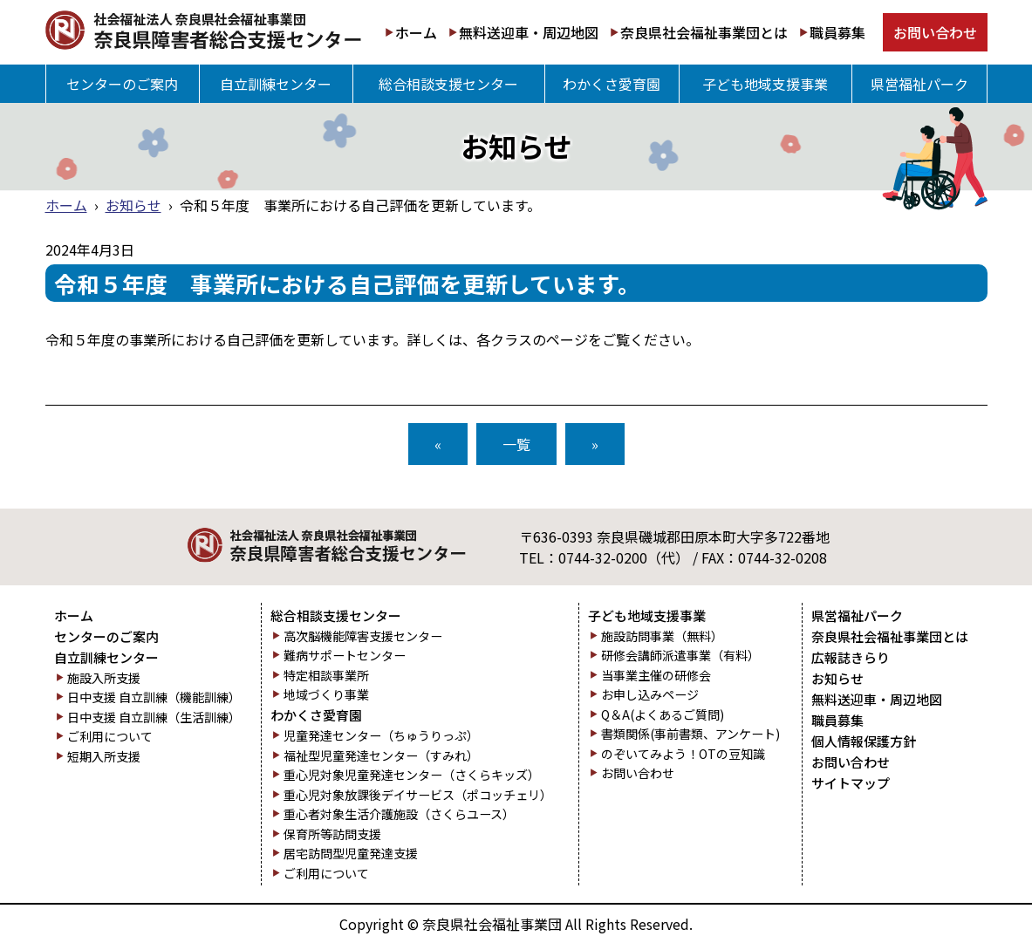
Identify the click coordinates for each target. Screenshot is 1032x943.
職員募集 (837, 32)
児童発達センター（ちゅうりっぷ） (381, 735)
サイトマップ (850, 783)
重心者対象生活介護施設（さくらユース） (399, 814)
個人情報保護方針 (863, 741)
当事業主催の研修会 (656, 675)
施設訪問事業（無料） (662, 636)
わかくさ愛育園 (611, 83)
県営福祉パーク (919, 83)
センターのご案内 (122, 83)
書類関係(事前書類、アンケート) (690, 734)
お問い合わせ (935, 32)
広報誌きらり (850, 658)
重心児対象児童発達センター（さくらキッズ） (412, 775)
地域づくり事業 (326, 694)
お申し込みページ (650, 694)
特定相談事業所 (326, 675)
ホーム (416, 32)
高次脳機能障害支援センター (363, 636)
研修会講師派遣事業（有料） (680, 655)
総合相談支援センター (448, 83)
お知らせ (133, 205)
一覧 (516, 444)
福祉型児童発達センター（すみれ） (381, 755)
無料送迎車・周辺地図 (528, 32)
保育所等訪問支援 (332, 834)
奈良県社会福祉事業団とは (704, 32)
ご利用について (110, 736)
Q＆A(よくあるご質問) (662, 714)
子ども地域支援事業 (765, 83)
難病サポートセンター (345, 655)
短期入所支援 (103, 756)
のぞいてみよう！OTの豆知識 (683, 754)
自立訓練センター (275, 83)
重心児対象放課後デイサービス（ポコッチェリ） (418, 795)
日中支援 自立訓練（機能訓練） (154, 697)
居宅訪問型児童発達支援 (351, 853)
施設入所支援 (103, 678)
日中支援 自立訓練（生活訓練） (154, 717)
